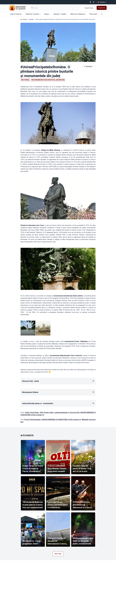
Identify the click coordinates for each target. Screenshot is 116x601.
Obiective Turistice (33, 14)
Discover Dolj (74, 412)
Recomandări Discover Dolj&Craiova (48, 80)
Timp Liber (93, 14)
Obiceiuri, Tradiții (60, 14)
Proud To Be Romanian (32, 419)
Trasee (47, 14)
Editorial (25, 80)
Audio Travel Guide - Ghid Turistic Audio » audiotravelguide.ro (47, 412)
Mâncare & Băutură (78, 14)
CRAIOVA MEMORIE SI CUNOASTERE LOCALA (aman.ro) (61, 419)
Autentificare (89, 8)
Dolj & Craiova (16, 14)
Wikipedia (85, 419)
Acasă (25, 19)
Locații (31, 19)
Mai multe (58, 554)
